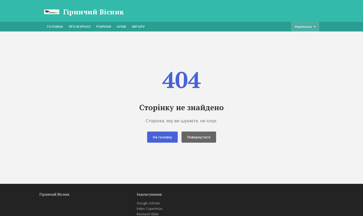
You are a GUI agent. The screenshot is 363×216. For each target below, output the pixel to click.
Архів (121, 26)
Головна (55, 26)
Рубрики (103, 26)
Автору (138, 26)
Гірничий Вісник (93, 12)
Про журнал (80, 26)
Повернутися (198, 137)
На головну (162, 137)
